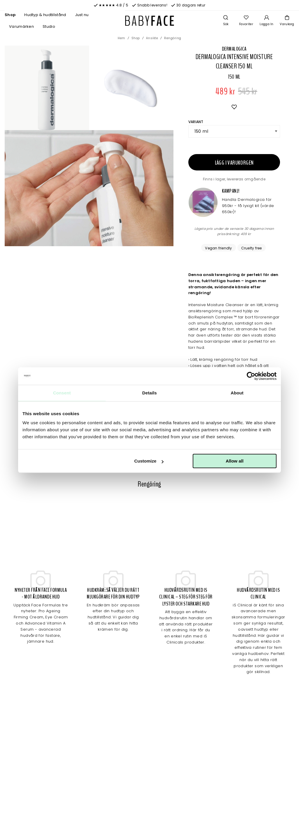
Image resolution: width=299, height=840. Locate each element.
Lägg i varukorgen (234, 163)
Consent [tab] (62, 392)
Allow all (235, 460)
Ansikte (152, 38)
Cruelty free (251, 248)
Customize (149, 460)
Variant (196, 121)
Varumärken (21, 26)
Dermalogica (234, 48)
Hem (121, 38)
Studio (49, 26)
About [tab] (237, 392)
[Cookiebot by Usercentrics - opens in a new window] (251, 376)
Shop (10, 15)
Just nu (82, 15)
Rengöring (172, 38)
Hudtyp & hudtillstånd (45, 15)
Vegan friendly (218, 248)
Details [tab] (149, 392)
